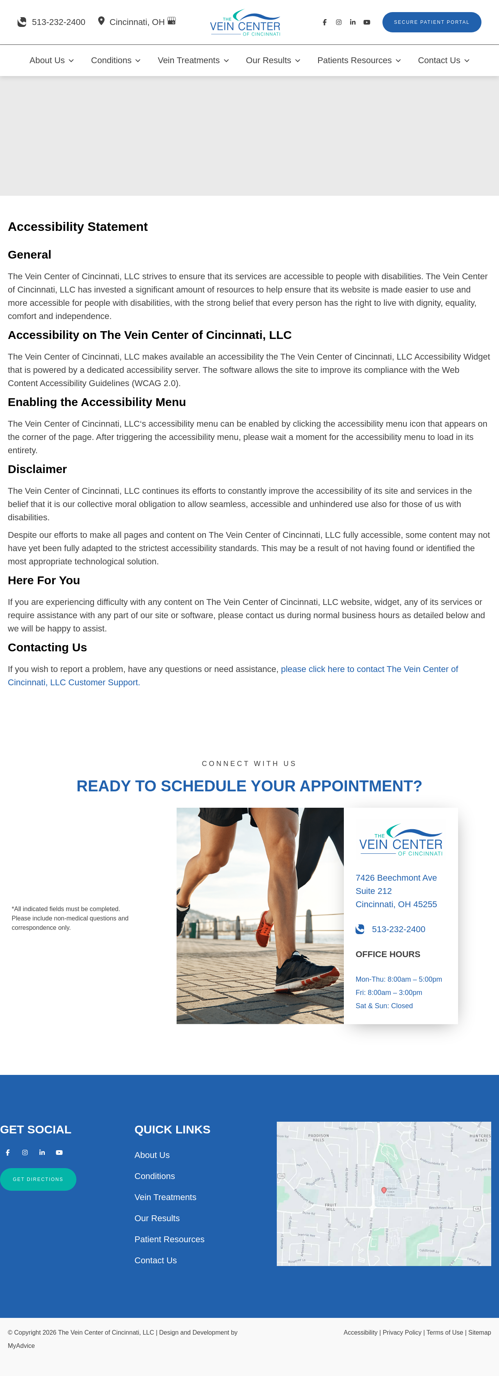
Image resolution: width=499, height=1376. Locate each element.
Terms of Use (444, 1332)
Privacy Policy (402, 1332)
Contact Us (155, 1260)
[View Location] (101, 22)
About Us (152, 1155)
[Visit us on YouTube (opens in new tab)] (367, 22)
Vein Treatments (165, 1197)
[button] (431, 22)
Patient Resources (169, 1239)
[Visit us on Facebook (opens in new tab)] (325, 22)
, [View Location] (138, 22)
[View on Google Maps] (171, 22)
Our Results (157, 1218)
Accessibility (360, 1332)
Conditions (154, 1176)
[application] (69, 60)
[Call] (51, 22)
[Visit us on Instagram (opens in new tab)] (339, 22)
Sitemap (479, 1332)
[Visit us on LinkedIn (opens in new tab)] (353, 22)
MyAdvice (21, 1345)
